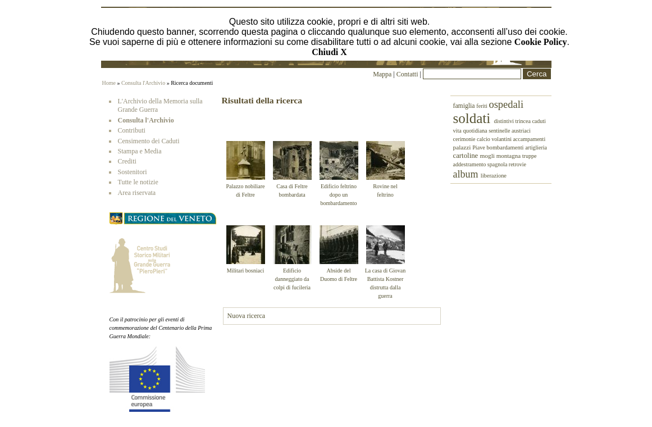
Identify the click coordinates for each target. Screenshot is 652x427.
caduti (538, 121)
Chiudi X (329, 52)
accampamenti (529, 139)
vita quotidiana (471, 131)
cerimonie (465, 139)
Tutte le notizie (138, 182)
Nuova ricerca (246, 316)
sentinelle (500, 131)
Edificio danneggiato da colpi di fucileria (292, 278)
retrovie (517, 164)
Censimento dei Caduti (149, 141)
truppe (529, 156)
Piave (479, 147)
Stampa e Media (140, 151)
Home (109, 83)
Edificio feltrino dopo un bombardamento (339, 194)
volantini (502, 139)
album (467, 174)
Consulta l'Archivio (143, 83)
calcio (484, 139)
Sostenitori (132, 172)
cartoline (466, 156)
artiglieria (536, 147)
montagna (509, 155)
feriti (482, 106)
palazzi (463, 147)
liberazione (494, 175)
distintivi (504, 121)
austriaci (521, 131)
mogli (488, 155)
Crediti (127, 161)
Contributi (131, 130)
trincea (523, 121)
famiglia (465, 106)
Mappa (382, 74)
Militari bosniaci (245, 270)
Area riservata (137, 193)
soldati (473, 118)
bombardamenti (505, 147)
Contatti (408, 74)
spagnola (498, 164)
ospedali (506, 104)
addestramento (470, 164)
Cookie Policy (540, 42)
